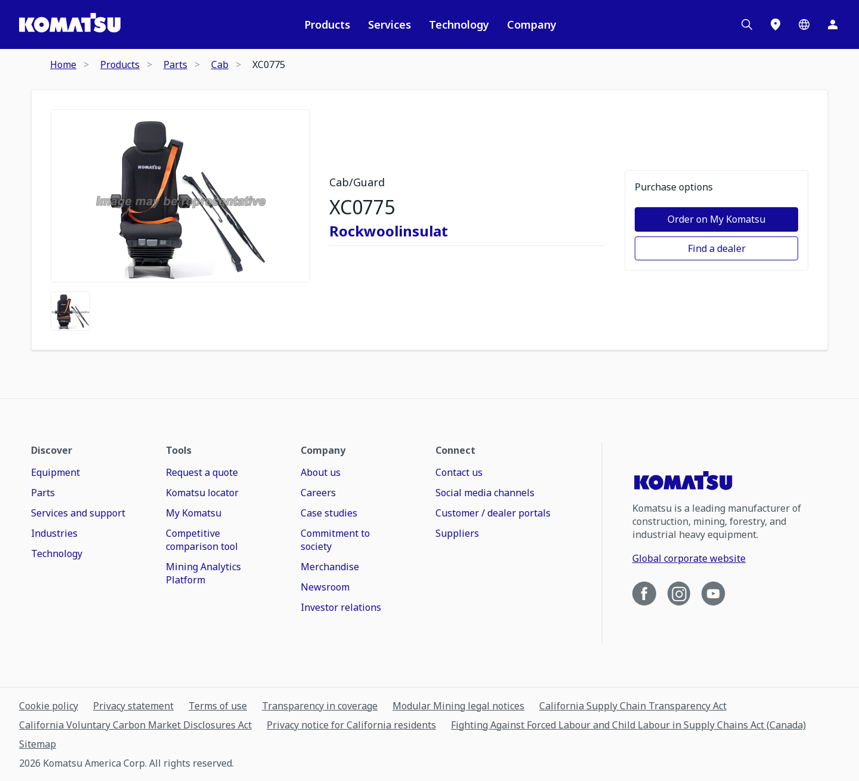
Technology (459, 24)
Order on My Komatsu (716, 219)
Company (532, 24)
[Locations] (775, 24)
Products (327, 24)
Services (389, 24)
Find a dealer (717, 248)
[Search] (747, 24)
